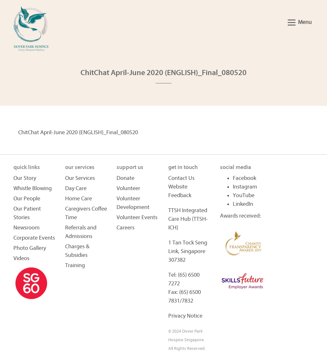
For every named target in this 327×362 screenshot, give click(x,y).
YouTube (244, 195)
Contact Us (181, 178)
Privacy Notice (185, 315)
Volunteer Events (137, 217)
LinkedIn (243, 204)
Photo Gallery (29, 248)
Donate (125, 178)
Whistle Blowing (32, 188)
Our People (26, 198)
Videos (21, 258)
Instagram (245, 186)
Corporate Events (34, 238)
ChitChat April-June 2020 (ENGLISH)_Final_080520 (78, 132)
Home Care (78, 198)
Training (75, 265)
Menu (300, 22)
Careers (125, 227)
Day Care (76, 188)
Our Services (80, 178)
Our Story (24, 178)
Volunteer (128, 188)
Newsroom (26, 227)
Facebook (244, 178)
